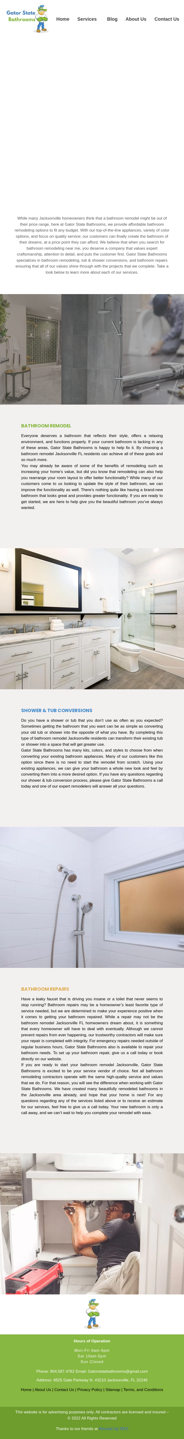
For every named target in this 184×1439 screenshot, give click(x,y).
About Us (136, 19)
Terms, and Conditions (143, 1390)
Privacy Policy (89, 1390)
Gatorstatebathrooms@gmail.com (118, 1371)
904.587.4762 (62, 1371)
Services (87, 19)
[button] (88, 19)
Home (62, 19)
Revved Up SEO (113, 1429)
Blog (112, 19)
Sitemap (112, 1390)
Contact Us (166, 19)
